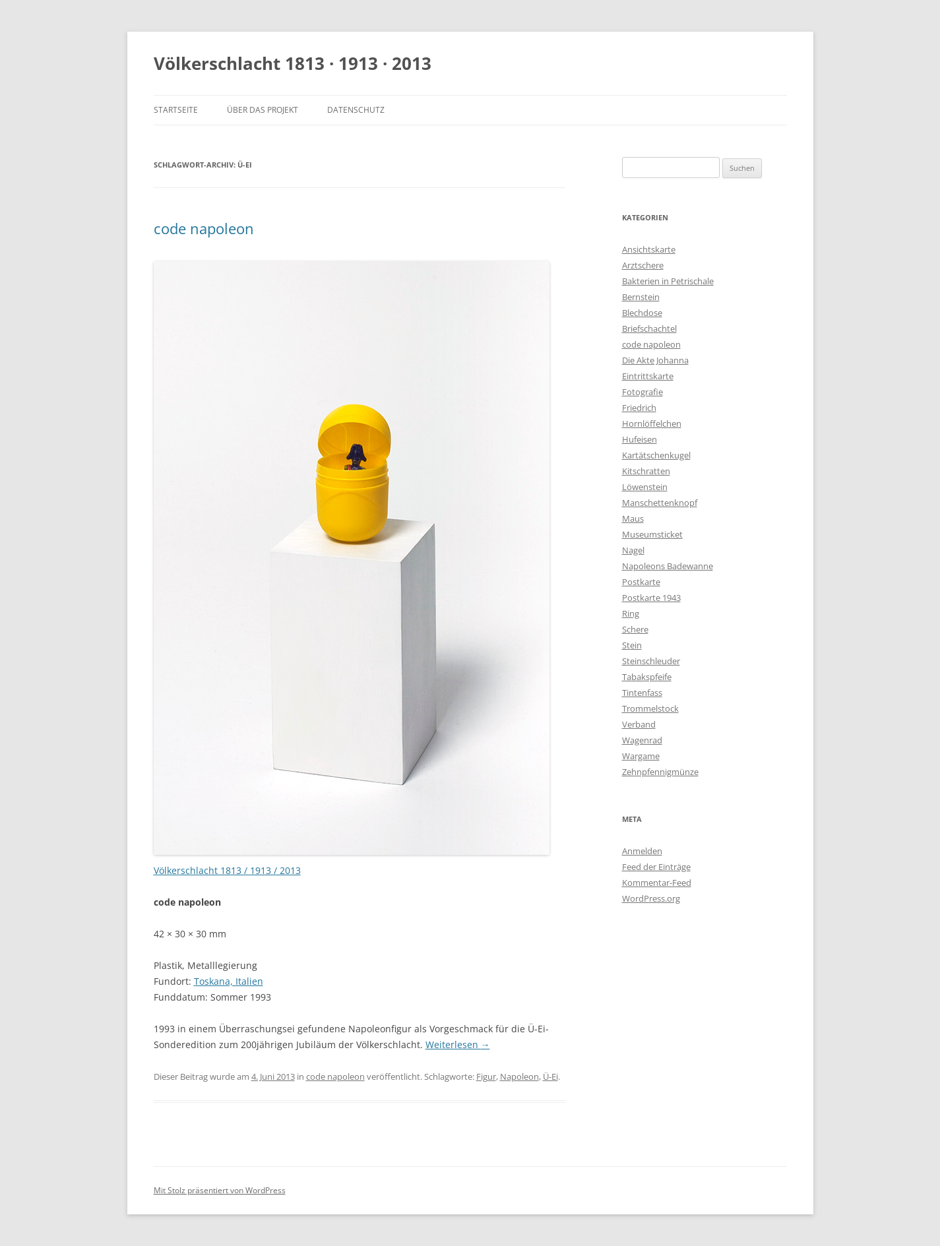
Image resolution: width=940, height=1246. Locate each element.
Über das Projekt (262, 109)
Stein (632, 645)
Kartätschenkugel (656, 455)
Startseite (176, 109)
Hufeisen (639, 439)
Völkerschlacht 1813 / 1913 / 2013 (227, 870)
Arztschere (643, 265)
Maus (633, 518)
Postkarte (641, 582)
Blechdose (642, 313)
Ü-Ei (550, 1076)
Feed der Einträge (656, 867)
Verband (639, 724)
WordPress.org (651, 898)
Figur (486, 1076)
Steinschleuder (651, 661)
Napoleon (519, 1076)
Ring (630, 613)
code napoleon (204, 228)
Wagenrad (642, 740)
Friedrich (639, 408)
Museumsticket (652, 534)
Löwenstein (645, 487)
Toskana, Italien (228, 981)
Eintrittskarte (648, 376)
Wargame (641, 756)
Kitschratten (646, 471)
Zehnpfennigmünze (660, 772)
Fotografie (642, 392)
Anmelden (642, 851)
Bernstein (641, 297)
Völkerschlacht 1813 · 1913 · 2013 (292, 63)
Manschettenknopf (659, 503)
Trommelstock (650, 708)
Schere (635, 629)
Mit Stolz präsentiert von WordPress (220, 1190)
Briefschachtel (649, 328)
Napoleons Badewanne (667, 566)
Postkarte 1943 (651, 598)
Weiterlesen (457, 1044)
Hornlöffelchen (651, 423)
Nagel (633, 550)
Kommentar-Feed (656, 882)
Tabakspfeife (647, 677)
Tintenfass (642, 693)
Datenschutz (356, 109)
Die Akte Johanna (655, 360)
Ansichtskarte (648, 249)
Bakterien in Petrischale (668, 281)
